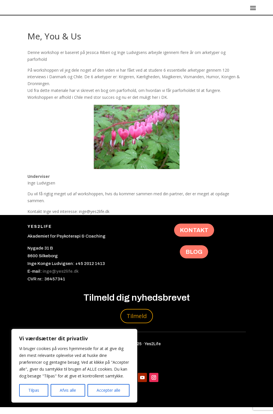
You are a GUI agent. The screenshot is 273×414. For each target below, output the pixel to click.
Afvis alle (68, 390)
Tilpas (33, 390)
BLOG (194, 259)
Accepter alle (108, 390)
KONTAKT (194, 237)
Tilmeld (137, 323)
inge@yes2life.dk (61, 278)
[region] (74, 366)
